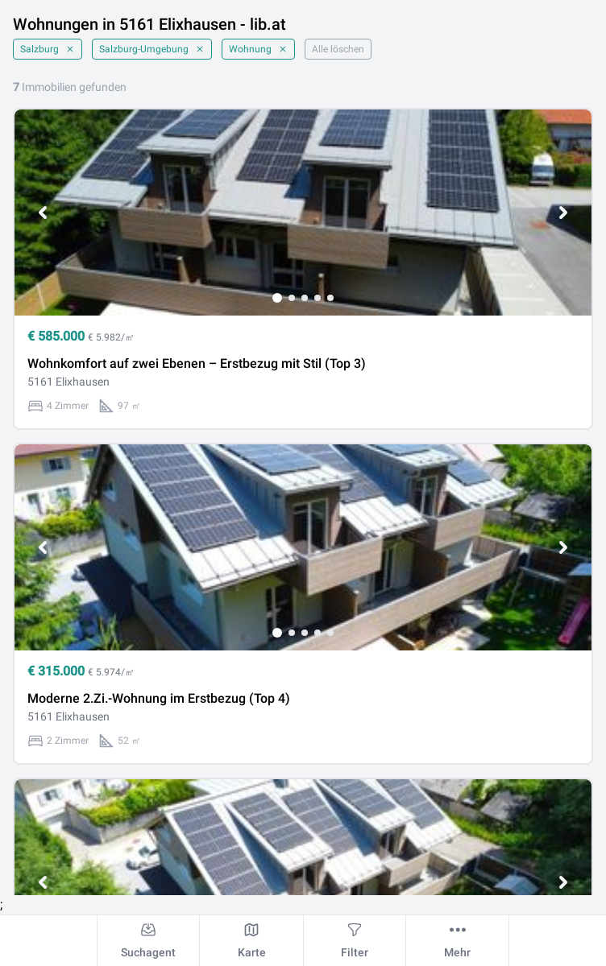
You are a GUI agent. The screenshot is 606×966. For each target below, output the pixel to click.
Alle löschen (338, 49)
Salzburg (47, 49)
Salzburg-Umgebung (152, 49)
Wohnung (258, 49)
